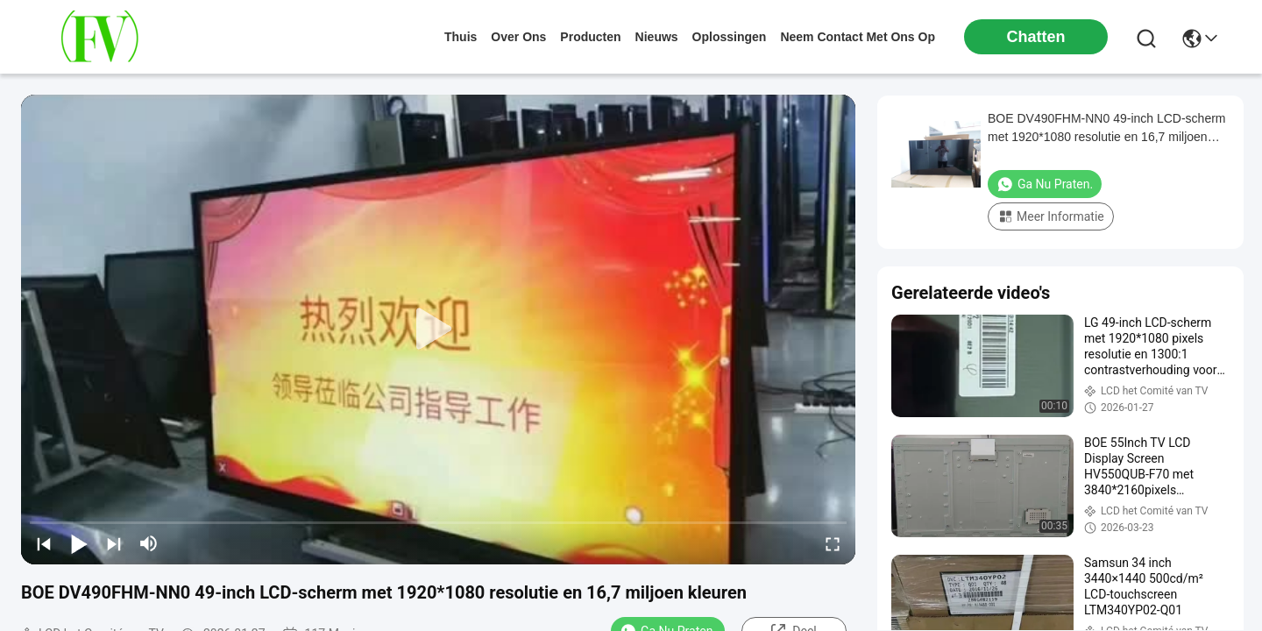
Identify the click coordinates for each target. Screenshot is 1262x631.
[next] (113, 543)
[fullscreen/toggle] (832, 543)
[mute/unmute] (149, 543)
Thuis (460, 37)
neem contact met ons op (857, 37)
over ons (518, 37)
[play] (438, 329)
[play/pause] (78, 543)
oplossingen (729, 37)
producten (590, 37)
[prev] (43, 543)
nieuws (656, 37)
